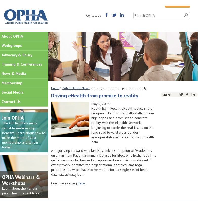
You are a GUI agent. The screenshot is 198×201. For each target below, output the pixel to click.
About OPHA (12, 36)
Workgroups (12, 45)
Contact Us (93, 15)
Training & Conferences (22, 64)
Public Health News (76, 88)
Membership (12, 83)
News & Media (14, 73)
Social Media (13, 92)
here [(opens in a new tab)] (81, 183)
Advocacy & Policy (17, 55)
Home (55, 88)
